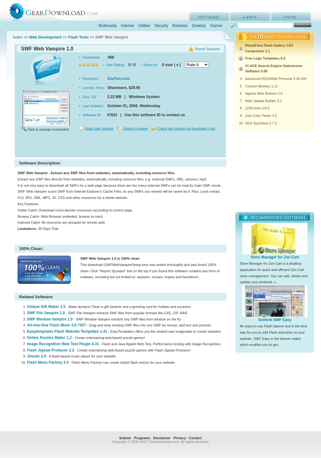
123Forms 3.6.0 (257, 108)
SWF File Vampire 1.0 (46, 313)
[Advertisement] (120, 145)
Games (216, 25)
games (250, 17)
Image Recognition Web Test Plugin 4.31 (63, 344)
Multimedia (107, 25)
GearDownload (58, 10)
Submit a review (135, 128)
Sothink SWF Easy (274, 320)
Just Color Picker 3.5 (261, 115)
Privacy (180, 438)
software (209, 17)
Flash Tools (78, 37)
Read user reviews (99, 128)
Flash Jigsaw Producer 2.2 (50, 350)
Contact (195, 438)
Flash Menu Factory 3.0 (48, 362)
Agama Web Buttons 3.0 (263, 93)
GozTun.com (119, 78)
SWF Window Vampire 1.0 (50, 319)
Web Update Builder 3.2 (263, 101)
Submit (125, 438)
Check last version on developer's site (186, 128)
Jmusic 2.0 (36, 356)
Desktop (199, 25)
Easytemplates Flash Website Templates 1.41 (67, 331)
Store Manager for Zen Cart (274, 257)
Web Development (45, 37)
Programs (142, 438)
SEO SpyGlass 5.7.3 (261, 123)
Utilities (144, 25)
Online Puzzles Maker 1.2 (49, 338)
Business (180, 25)
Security (161, 25)
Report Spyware (207, 49)
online (291, 17)
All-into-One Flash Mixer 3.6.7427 (56, 325)
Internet (127, 25)
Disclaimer (162, 438)
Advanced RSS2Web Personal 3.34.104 (275, 79)
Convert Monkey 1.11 (261, 86)
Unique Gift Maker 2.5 (46, 306)
